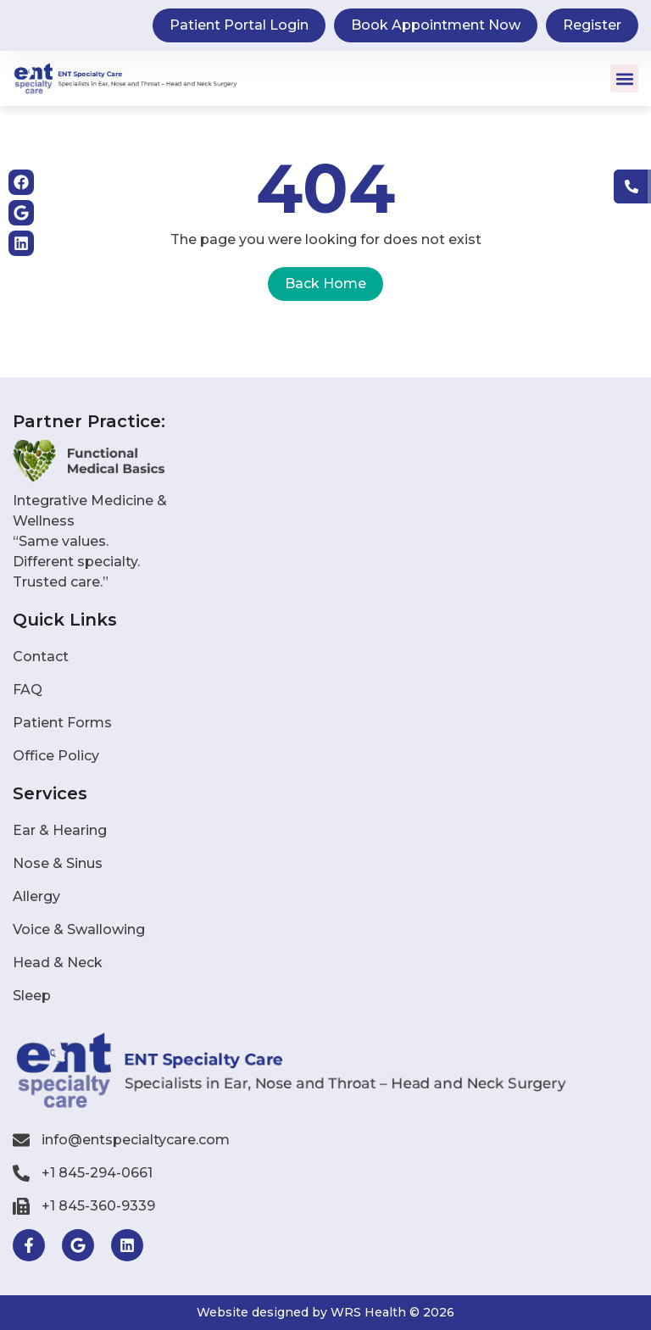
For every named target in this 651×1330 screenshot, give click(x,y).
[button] (624, 78)
